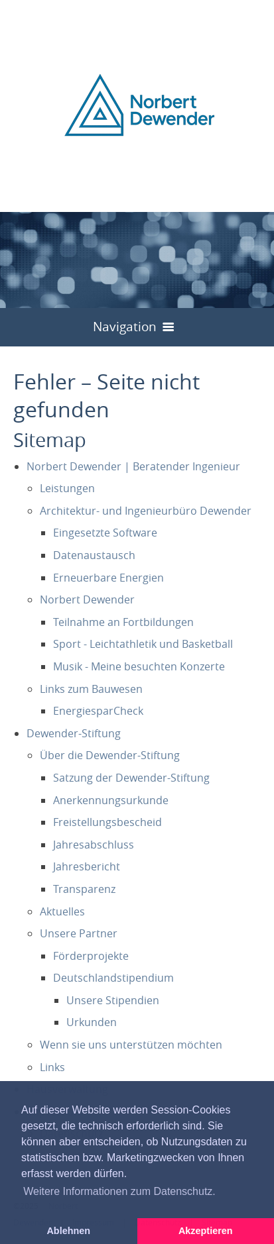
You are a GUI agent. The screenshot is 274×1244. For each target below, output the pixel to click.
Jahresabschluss (93, 844)
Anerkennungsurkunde (111, 800)
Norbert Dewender (87, 599)
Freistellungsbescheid (107, 822)
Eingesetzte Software (105, 532)
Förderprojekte (91, 956)
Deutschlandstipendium (113, 977)
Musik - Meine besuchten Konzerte (139, 666)
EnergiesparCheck (98, 710)
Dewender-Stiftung (74, 733)
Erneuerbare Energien (108, 577)
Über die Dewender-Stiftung (110, 755)
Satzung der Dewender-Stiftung (131, 777)
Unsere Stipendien (112, 1000)
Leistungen (67, 488)
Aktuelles (62, 911)
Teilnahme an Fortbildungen (123, 622)
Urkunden (91, 1022)
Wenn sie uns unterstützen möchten (131, 1044)
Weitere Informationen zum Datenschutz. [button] (119, 1191)
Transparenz (84, 889)
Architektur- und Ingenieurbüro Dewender (145, 510)
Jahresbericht (86, 866)
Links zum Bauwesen (91, 689)
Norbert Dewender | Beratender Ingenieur (133, 466)
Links (52, 1067)
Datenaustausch (94, 555)
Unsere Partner (78, 933)
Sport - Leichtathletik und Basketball (143, 644)
